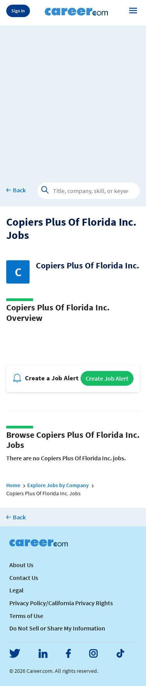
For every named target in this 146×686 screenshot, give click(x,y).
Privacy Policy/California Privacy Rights (61, 603)
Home (13, 485)
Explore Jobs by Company (58, 485)
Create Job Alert (107, 378)
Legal (16, 590)
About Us (21, 565)
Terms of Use (26, 616)
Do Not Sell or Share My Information (57, 628)
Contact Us (23, 578)
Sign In (18, 11)
